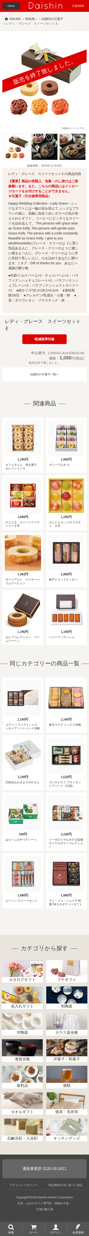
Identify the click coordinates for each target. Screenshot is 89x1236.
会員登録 (78, 1232)
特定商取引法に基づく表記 (65, 1185)
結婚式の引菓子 (52, 19)
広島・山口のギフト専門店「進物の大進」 (45, 1203)
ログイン (55, 1232)
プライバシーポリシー (23, 1185)
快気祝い (31, 19)
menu (11, 6)
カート (33, 1232)
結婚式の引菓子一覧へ (44, 374)
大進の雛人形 (44, 1209)
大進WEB (78, 6)
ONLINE (15, 19)
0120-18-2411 (54, 1169)
